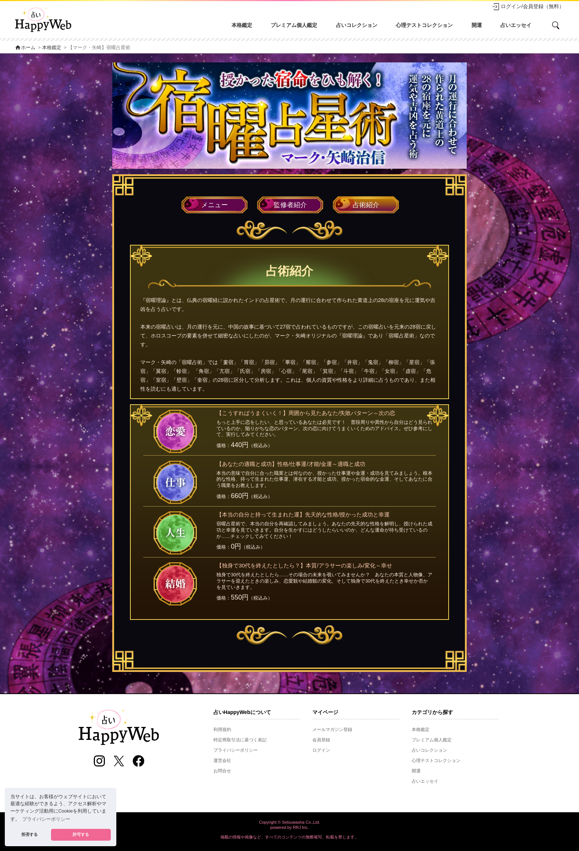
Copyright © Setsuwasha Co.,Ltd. (289, 822)
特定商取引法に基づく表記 (240, 739)
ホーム (25, 47)
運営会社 (222, 760)
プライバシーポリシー (235, 750)
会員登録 (321, 739)
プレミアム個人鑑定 (294, 25)
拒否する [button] (29, 834)
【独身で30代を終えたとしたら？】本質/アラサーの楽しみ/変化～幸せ (304, 565)
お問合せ (222, 770)
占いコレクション (356, 25)
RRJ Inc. (301, 827)
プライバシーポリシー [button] (46, 819)
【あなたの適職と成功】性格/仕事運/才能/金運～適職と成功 (290, 464)
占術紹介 (366, 205)
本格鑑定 (242, 25)
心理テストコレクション (424, 25)
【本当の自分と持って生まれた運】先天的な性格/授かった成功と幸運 (303, 514)
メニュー (214, 205)
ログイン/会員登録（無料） (528, 6)
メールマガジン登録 (332, 729)
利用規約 (222, 729)
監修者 (290, 205)
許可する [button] (81, 834)
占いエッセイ (515, 25)
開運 (477, 25)
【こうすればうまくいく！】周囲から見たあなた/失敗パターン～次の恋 (305, 413)
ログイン (321, 750)
